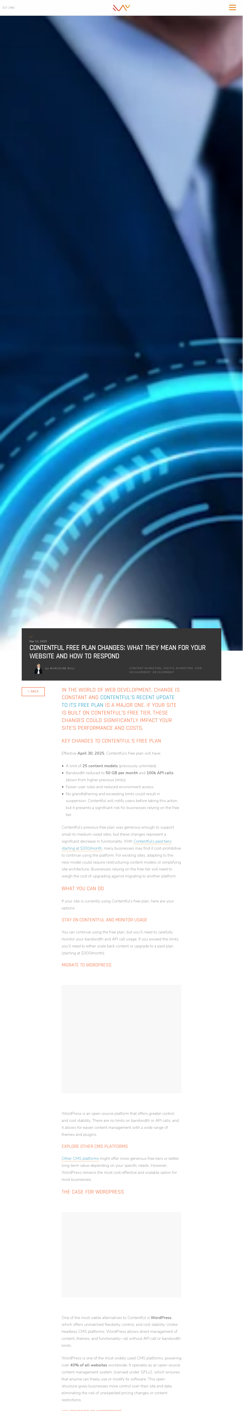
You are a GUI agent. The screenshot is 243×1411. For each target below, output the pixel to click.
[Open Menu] (232, 6)
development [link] (163, 672)
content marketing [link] (146, 668)
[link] (121, 7)
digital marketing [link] (178, 668)
